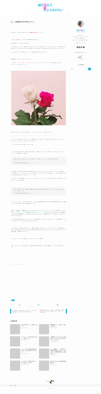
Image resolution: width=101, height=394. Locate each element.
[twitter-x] (85, 1)
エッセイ (60, 14)
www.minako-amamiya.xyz (18, 264)
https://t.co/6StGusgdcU (20, 160)
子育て (38, 14)
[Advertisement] (22, 283)
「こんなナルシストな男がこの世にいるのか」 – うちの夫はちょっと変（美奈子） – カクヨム (33, 135)
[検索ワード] (80, 69)
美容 (46, 14)
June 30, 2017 (33, 162)
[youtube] (88, 1)
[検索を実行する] (89, 69)
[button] (19, 305)
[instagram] (86, 1)
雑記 (69, 14)
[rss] (90, 1)
